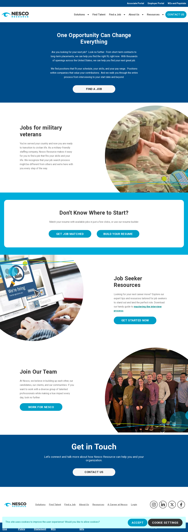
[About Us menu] (142, 14)
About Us (134, 14)
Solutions (79, 14)
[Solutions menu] (88, 14)
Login (134, 504)
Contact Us (175, 14)
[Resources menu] (162, 14)
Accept (137, 522)
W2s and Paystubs (177, 3)
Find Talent (98, 14)
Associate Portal (135, 3)
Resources (153, 14)
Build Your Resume (118, 234)
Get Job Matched (70, 234)
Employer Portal (156, 3)
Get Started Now (135, 320)
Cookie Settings (165, 522)
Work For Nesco (41, 407)
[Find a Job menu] (124, 14)
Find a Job (115, 14)
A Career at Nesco (117, 504)
